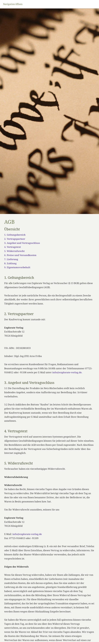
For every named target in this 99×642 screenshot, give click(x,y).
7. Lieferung (11, 259)
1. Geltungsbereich (15, 234)
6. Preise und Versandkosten (20, 255)
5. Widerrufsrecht (14, 251)
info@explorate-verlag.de (67, 372)
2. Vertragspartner (14, 238)
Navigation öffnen (12, 4)
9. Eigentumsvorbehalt (17, 267)
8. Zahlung (10, 263)
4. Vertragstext (12, 247)
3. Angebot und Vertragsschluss (22, 243)
